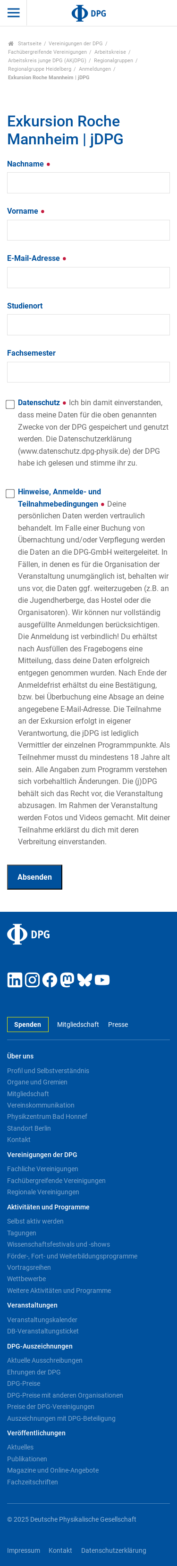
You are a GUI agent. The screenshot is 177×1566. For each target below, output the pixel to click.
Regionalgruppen (113, 61)
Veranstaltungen (32, 1305)
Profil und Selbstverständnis (48, 1071)
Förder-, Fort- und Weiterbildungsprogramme (72, 1256)
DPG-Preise (23, 1383)
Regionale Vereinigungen (43, 1192)
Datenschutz (93, 432)
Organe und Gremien (37, 1082)
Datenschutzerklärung (113, 1551)
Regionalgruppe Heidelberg (39, 69)
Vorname (26, 211)
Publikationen (27, 1459)
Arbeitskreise (110, 52)
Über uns (20, 1056)
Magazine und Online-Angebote (53, 1470)
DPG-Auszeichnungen (40, 1346)
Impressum (23, 1551)
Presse (118, 1025)
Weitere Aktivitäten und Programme (59, 1290)
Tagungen (21, 1233)
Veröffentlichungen (36, 1433)
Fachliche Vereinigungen (42, 1169)
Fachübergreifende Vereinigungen (47, 52)
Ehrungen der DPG (34, 1372)
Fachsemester (31, 353)
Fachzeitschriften (32, 1482)
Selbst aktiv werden (35, 1221)
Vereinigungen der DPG (76, 44)
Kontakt (19, 1139)
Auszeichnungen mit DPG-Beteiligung (61, 1418)
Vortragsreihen (29, 1267)
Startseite (25, 44)
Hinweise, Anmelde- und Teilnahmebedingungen (94, 666)
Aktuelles (20, 1447)
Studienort (24, 305)
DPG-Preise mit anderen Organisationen (65, 1395)
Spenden (27, 1025)
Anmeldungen (95, 69)
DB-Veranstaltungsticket (43, 1331)
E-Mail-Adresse (37, 258)
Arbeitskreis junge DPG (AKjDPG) (47, 61)
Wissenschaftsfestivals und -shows (58, 1244)
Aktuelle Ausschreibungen (45, 1360)
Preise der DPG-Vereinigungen (50, 1406)
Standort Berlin (29, 1128)
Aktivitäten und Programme (48, 1207)
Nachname (29, 163)
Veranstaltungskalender (42, 1320)
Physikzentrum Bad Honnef (47, 1116)
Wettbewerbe (26, 1279)
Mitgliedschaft (78, 1025)
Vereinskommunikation (41, 1105)
